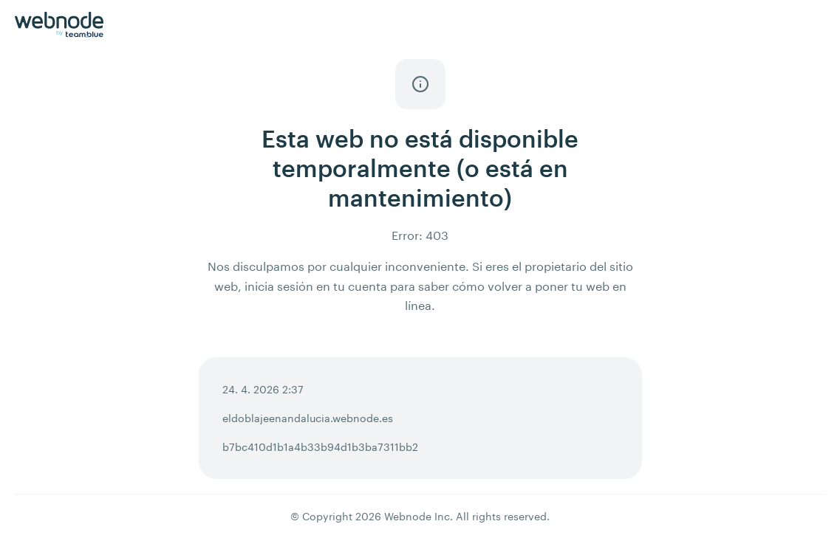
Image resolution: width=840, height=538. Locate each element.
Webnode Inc (417, 516)
